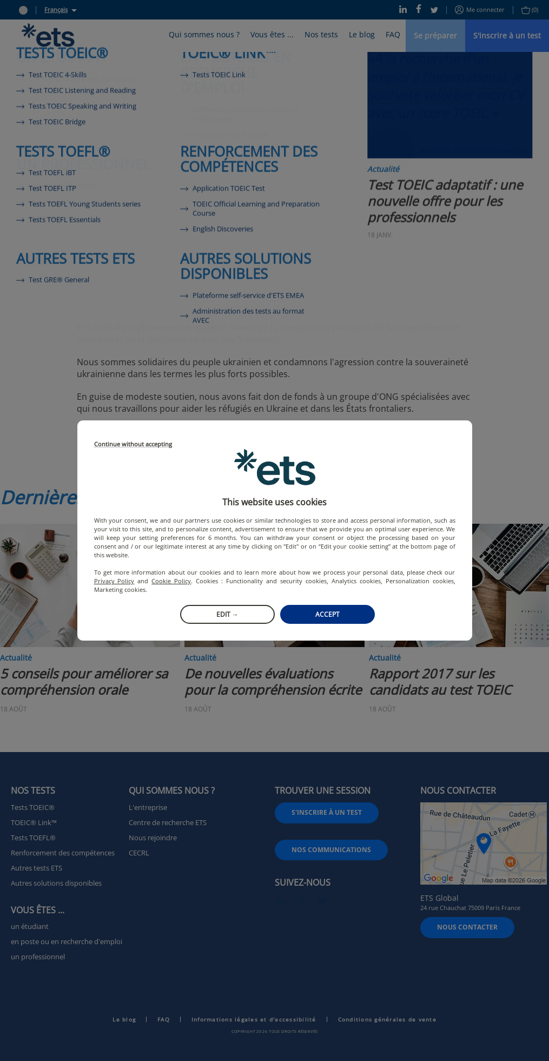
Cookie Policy (171, 581)
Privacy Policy (114, 581)
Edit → (227, 614)
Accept (327, 614)
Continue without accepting (133, 444)
